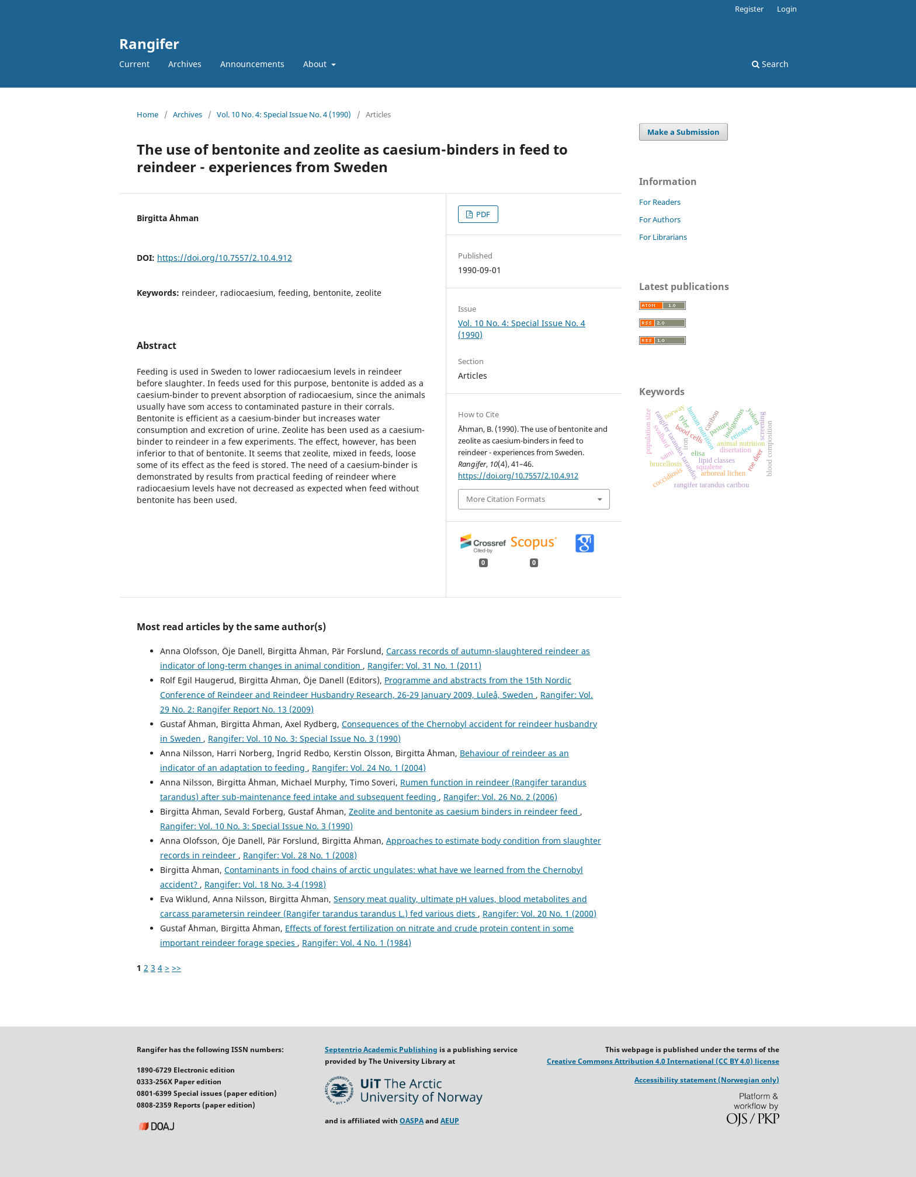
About (316, 63)
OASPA (412, 1121)
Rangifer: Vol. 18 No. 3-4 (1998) (265, 884)
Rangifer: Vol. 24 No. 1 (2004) (369, 767)
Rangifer (149, 43)
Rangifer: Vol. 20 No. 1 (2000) (539, 913)
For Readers (660, 202)
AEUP (449, 1121)
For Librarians (663, 237)
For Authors (660, 219)
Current (134, 63)
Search (770, 63)
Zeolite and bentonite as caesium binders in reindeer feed (464, 811)
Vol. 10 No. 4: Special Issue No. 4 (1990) (284, 114)
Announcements (252, 63)
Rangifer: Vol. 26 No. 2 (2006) (500, 796)
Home (147, 114)
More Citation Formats (505, 499)
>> (176, 967)
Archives (185, 63)
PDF (482, 214)
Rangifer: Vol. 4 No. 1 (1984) (356, 942)
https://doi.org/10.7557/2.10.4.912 (224, 257)
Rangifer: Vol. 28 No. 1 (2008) (300, 855)
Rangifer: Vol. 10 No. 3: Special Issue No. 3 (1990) (304, 738)
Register (749, 9)
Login (787, 9)
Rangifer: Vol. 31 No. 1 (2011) (424, 665)
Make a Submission (683, 132)
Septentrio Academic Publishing (381, 1049)
